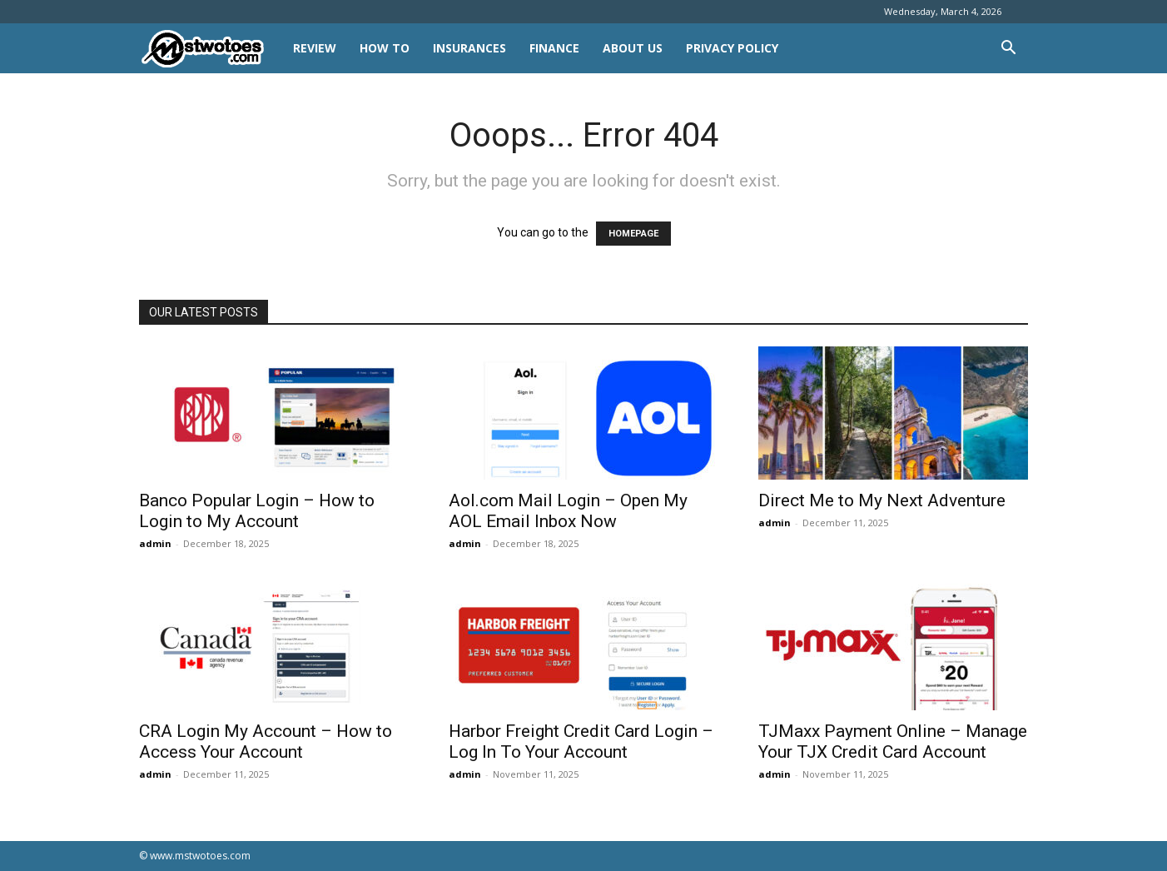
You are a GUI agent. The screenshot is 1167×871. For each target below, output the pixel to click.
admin (155, 543)
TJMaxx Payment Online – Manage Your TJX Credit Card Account (892, 741)
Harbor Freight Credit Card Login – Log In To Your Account (581, 741)
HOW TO (385, 48)
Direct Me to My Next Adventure (882, 500)
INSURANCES (469, 48)
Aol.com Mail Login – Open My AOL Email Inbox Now (568, 510)
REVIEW (314, 48)
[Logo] (210, 48)
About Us (633, 48)
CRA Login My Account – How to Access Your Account (265, 741)
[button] (1008, 49)
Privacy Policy (732, 48)
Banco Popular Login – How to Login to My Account (257, 510)
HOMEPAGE (633, 233)
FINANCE (554, 48)
